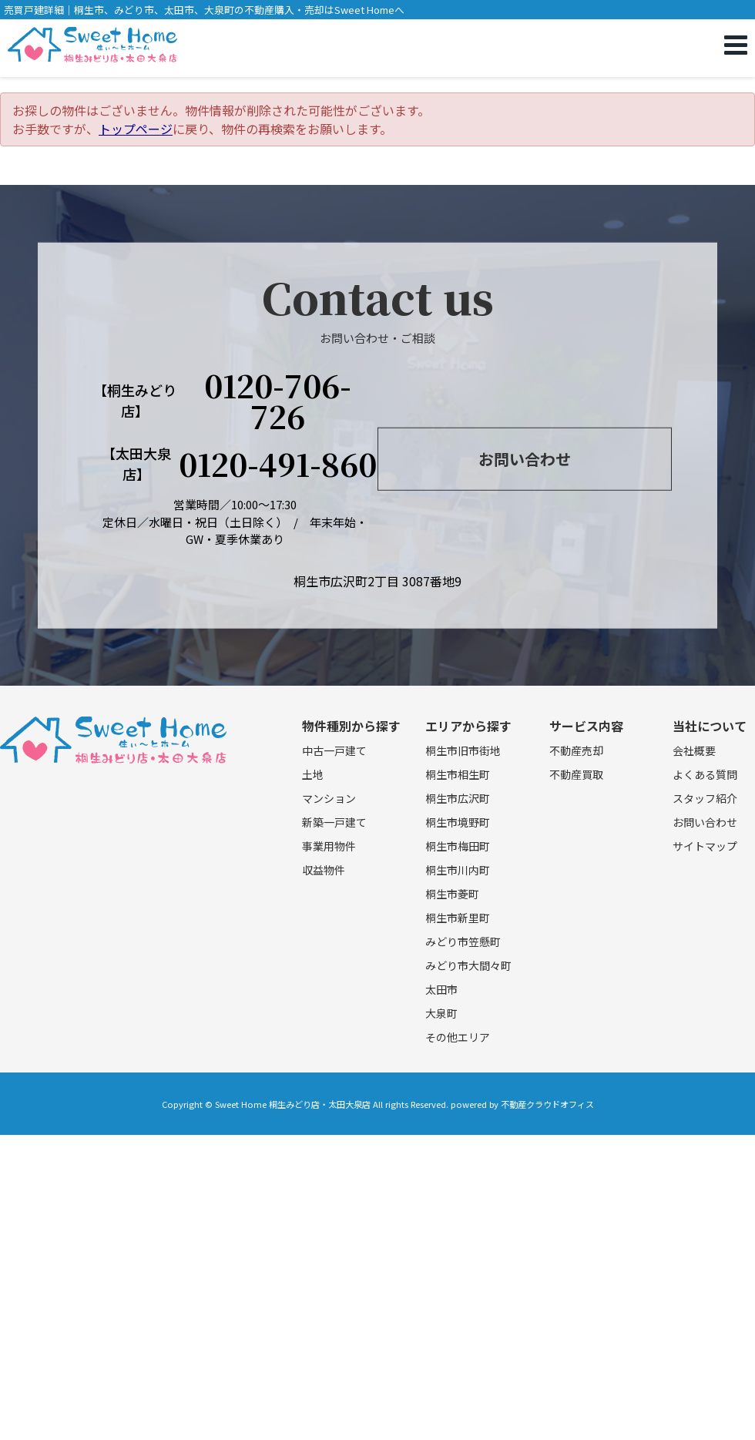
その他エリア (457, 1037)
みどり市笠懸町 (463, 941)
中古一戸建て (334, 750)
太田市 (441, 989)
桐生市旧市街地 (463, 750)
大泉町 (441, 1013)
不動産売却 (576, 750)
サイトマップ (705, 846)
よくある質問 (705, 774)
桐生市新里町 (457, 917)
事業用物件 (329, 846)
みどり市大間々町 (468, 965)
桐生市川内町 (457, 870)
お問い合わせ (524, 459)
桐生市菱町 (452, 893)
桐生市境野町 (457, 822)
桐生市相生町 (457, 774)
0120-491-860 (278, 463)
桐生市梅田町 (457, 846)
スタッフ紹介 (705, 798)
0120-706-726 (277, 400)
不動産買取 (576, 774)
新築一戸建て (334, 822)
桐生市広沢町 (457, 798)
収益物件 (323, 870)
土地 (313, 774)
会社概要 (694, 750)
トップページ (136, 128)
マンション (329, 798)
